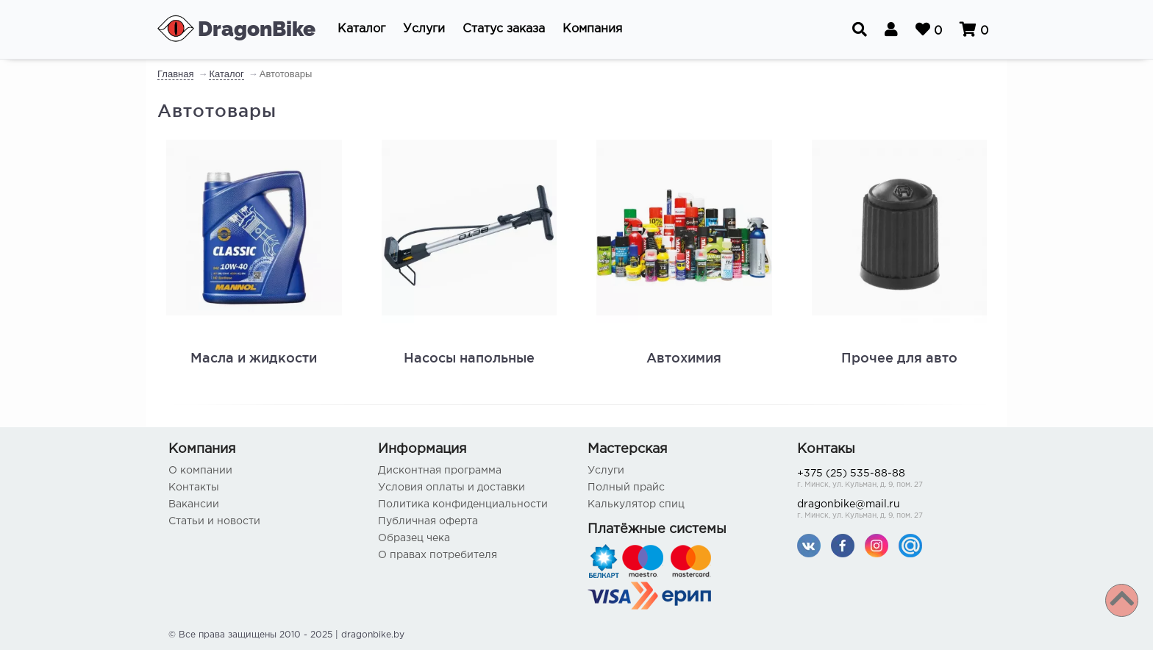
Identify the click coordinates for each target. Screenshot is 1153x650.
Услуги (606, 470)
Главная (175, 73)
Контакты (193, 487)
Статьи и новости (214, 521)
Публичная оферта (428, 521)
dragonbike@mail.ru (891, 510)
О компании (200, 470)
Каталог (226, 73)
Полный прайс (626, 487)
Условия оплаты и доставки (451, 487)
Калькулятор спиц (636, 504)
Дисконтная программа (439, 470)
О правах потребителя (437, 555)
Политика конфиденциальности (463, 504)
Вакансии (193, 504)
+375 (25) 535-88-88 (891, 479)
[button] (361, 29)
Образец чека (414, 538)
